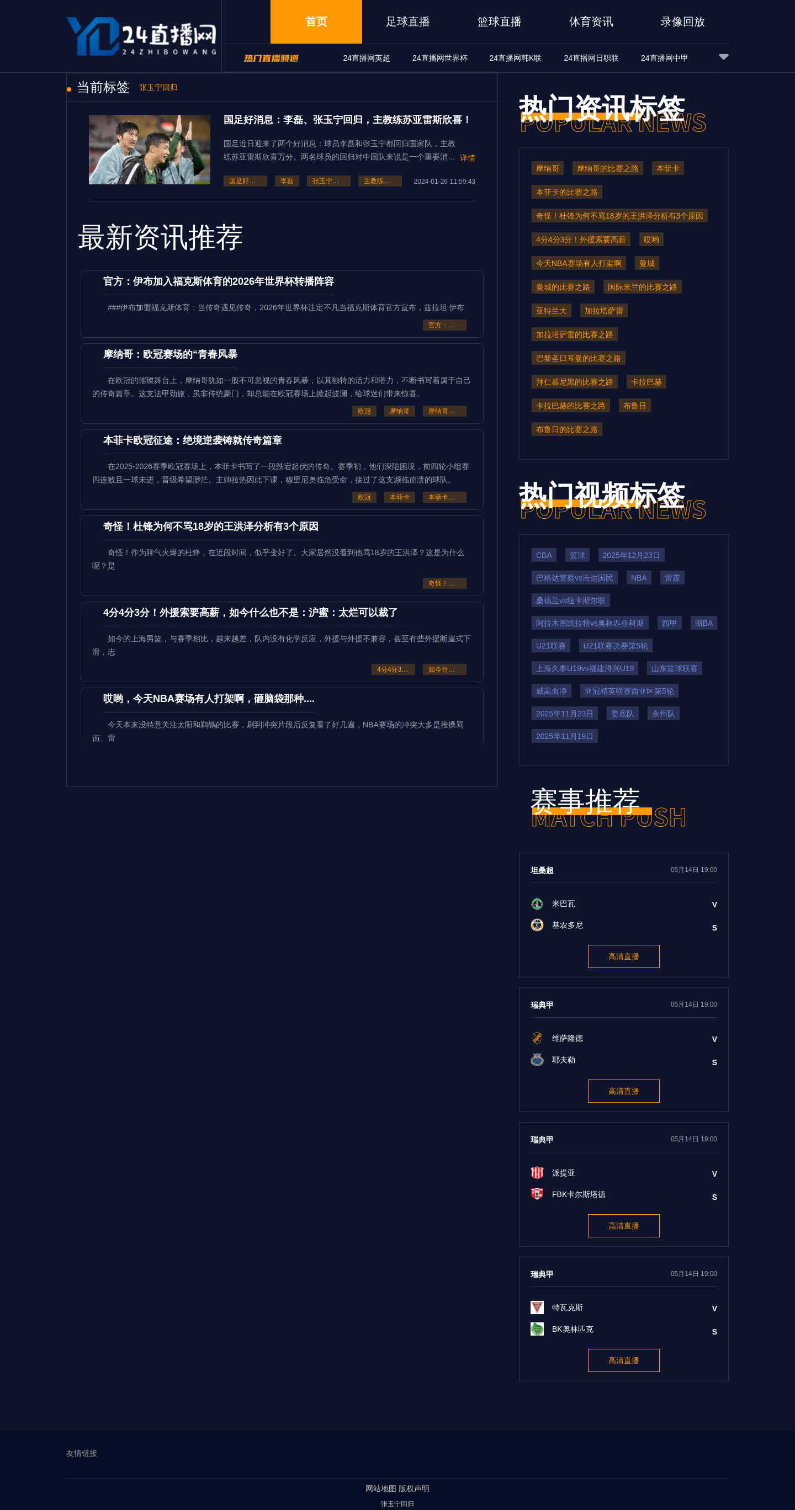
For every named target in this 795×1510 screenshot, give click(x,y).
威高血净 (551, 691)
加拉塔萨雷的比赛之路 (574, 334)
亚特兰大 (551, 310)
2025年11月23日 (564, 713)
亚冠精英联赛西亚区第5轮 (629, 691)
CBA (544, 555)
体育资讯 (591, 21)
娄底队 (622, 713)
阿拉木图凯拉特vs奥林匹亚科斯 (590, 623)
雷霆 (672, 577)
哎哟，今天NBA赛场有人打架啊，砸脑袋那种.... (209, 698)
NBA (639, 577)
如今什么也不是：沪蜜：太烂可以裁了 (447, 669)
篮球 (577, 555)
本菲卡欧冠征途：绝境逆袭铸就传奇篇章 (192, 440)
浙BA (704, 623)
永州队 (663, 713)
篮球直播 (500, 21)
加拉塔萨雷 (604, 310)
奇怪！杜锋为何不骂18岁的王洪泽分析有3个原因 (211, 526)
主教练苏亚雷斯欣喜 (383, 181)
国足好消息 (245, 181)
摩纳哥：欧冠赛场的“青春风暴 (170, 354)
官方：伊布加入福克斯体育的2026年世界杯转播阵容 (218, 281)
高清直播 (623, 956)
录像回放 (683, 21)
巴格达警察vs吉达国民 (574, 577)
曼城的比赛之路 (563, 287)
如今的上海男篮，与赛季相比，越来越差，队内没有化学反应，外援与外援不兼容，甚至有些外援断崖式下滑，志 (281, 645)
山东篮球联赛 (674, 668)
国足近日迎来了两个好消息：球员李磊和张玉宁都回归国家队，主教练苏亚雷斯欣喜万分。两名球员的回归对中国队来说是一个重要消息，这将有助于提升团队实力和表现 (339, 150)
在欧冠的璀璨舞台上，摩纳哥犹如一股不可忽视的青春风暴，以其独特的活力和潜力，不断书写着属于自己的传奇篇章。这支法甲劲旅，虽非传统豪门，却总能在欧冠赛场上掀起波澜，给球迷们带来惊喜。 (281, 387)
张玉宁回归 (329, 181)
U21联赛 (551, 645)
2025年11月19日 (564, 736)
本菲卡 (400, 497)
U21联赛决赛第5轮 (616, 645)
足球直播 (408, 21)
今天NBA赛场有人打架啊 (579, 263)
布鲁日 (634, 405)
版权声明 (414, 1488)
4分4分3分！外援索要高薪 (396, 669)
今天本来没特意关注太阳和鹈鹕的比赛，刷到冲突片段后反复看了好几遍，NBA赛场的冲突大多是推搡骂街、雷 (278, 731)
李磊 (287, 181)
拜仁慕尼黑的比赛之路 (574, 382)
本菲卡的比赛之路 (447, 497)
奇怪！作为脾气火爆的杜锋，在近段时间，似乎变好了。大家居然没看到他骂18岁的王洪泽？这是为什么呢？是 (278, 559)
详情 (467, 158)
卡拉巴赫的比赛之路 (571, 405)
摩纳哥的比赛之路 (447, 411)
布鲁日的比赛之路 (567, 429)
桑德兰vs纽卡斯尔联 (571, 600)
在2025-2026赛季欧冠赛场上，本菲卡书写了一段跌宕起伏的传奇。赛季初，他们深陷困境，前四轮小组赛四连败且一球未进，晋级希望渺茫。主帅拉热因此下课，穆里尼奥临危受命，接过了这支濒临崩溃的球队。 (280, 473)
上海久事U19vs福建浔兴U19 (585, 668)
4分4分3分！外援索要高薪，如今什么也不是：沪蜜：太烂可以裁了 (250, 612)
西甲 (669, 623)
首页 (316, 21)
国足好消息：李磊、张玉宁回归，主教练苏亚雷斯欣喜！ (348, 120)
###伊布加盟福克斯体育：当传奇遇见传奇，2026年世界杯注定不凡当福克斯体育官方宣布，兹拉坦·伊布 (286, 307)
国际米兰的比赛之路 (642, 287)
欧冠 (364, 411)
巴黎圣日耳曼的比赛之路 (578, 358)
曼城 (647, 263)
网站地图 (380, 1488)
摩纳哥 (400, 411)
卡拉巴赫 (646, 382)
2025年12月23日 (631, 555)
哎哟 (651, 239)
